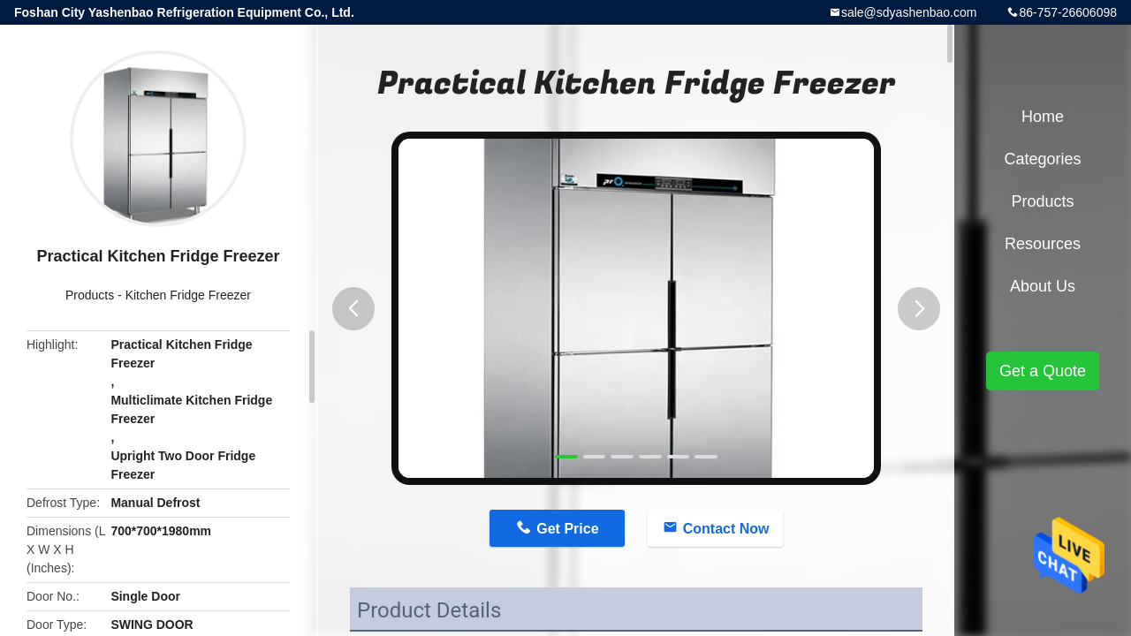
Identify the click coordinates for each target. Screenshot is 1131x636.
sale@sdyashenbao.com (909, 12)
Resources (1043, 244)
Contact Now (726, 528)
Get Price (567, 528)
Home (1042, 116)
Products (89, 295)
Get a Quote (1042, 371)
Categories (1042, 159)
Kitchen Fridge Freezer (188, 295)
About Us (1042, 286)
